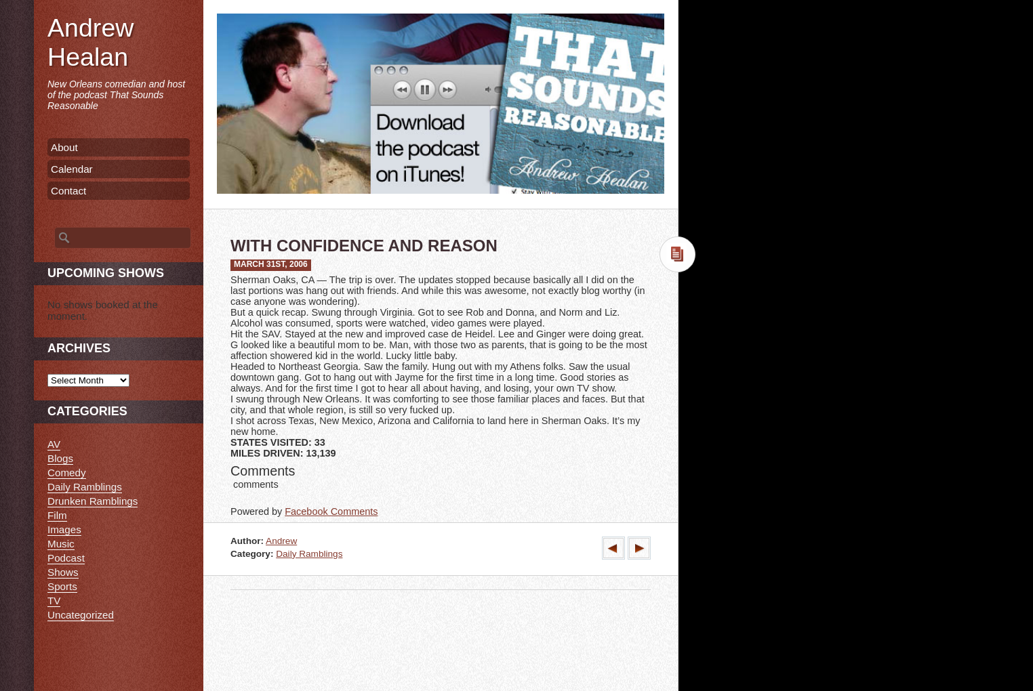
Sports (62, 586)
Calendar (72, 169)
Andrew (281, 541)
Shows (63, 572)
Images (64, 529)
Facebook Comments (331, 511)
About (64, 147)
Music (61, 543)
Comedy (66, 472)
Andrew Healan (90, 42)
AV (53, 444)
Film (57, 515)
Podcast (66, 558)
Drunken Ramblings (92, 501)
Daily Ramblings (309, 554)
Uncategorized (80, 615)
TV (53, 600)
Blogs (60, 458)
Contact (68, 190)
